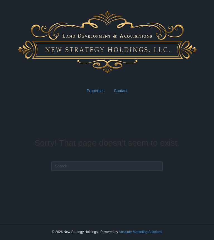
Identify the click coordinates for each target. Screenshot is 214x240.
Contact (120, 90)
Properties (95, 90)
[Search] (107, 166)
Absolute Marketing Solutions (140, 232)
